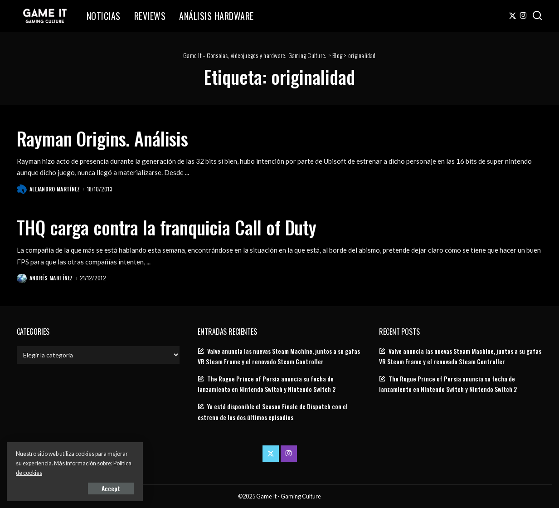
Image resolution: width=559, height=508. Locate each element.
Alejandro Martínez (54, 189)
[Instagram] (523, 16)
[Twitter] (512, 16)
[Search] (537, 16)
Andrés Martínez (51, 278)
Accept (111, 488)
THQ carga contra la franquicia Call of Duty (167, 227)
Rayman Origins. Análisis (102, 138)
